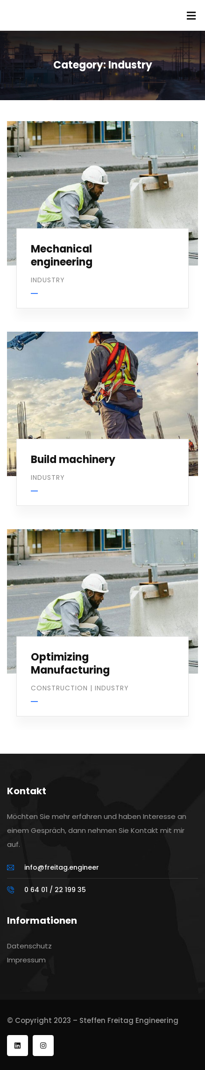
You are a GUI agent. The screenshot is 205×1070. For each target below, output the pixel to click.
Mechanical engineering (61, 256)
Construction (59, 688)
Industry (48, 280)
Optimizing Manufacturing (70, 664)
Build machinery (73, 459)
